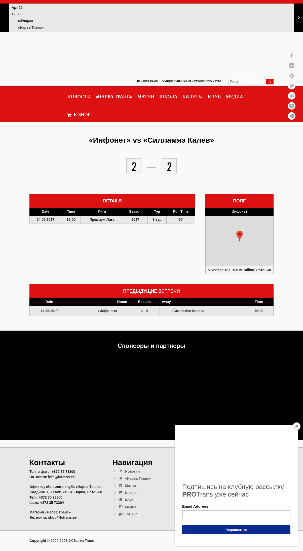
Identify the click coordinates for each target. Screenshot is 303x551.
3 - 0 (144, 311)
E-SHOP (79, 114)
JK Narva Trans (147, 81)
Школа (168, 96)
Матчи (145, 96)
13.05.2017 (49, 311)
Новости (79, 96)
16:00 (258, 311)
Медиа (234, 96)
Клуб (214, 96)
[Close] (296, 426)
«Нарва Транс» (114, 96)
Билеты (192, 96)
